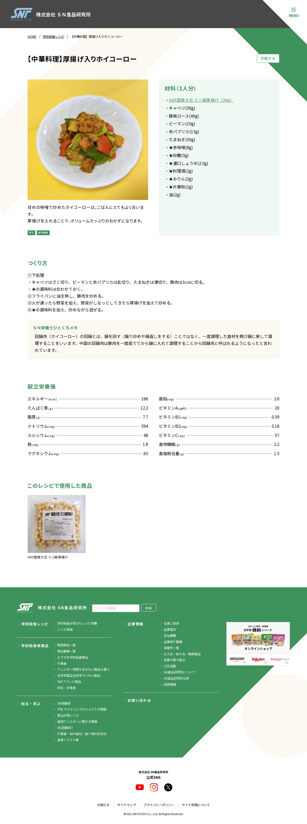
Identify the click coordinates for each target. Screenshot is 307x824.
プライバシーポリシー (159, 805)
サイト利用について (196, 805)
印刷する (268, 58)
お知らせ (103, 805)
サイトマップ (126, 805)
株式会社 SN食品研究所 (52, 608)
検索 (148, 608)
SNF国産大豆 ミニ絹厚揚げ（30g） (201, 100)
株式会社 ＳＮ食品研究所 (50, 14)
